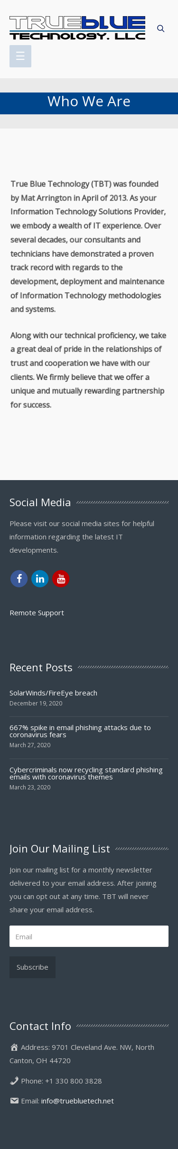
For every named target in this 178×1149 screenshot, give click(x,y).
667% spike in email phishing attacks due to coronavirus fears (80, 731)
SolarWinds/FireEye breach (53, 692)
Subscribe (32, 967)
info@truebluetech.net (77, 1100)
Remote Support (36, 612)
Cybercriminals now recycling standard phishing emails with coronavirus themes (86, 773)
